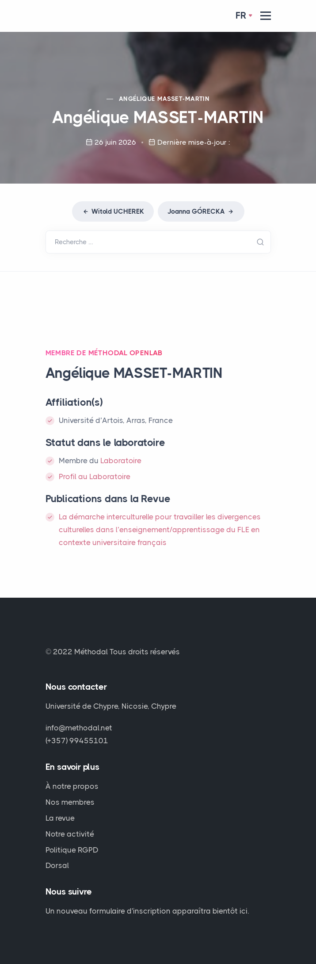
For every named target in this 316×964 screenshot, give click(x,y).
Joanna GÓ (201, 211)
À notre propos (72, 786)
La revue (60, 818)
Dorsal (57, 865)
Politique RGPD (72, 849)
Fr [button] (241, 15)
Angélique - (164, 98)
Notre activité (70, 834)
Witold (113, 211)
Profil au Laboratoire (94, 476)
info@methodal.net (79, 727)
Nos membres (70, 802)
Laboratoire (120, 460)
